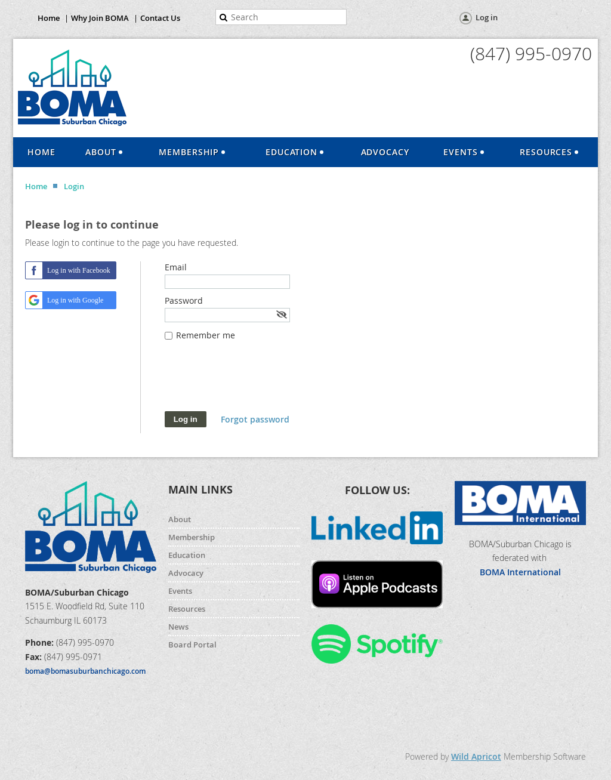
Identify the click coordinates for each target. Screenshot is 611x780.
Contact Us (160, 18)
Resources (186, 608)
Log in (487, 17)
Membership (191, 537)
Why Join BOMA (100, 18)
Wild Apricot (476, 756)
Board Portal (192, 644)
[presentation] (255, 382)
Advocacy (185, 573)
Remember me (205, 335)
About (179, 519)
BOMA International (520, 572)
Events (180, 590)
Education (186, 555)
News (178, 626)
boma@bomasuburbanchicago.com (85, 671)
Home (49, 18)
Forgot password (255, 419)
